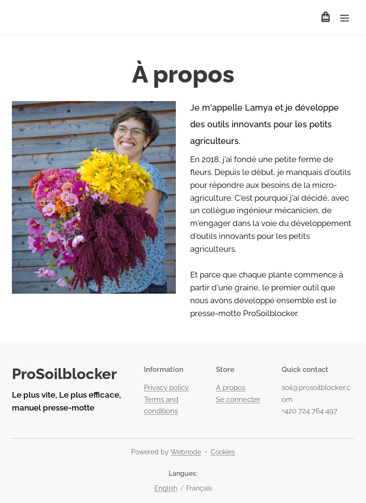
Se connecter (238, 399)
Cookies (223, 452)
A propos (230, 388)
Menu (344, 18)
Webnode (186, 452)
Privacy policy (166, 388)
